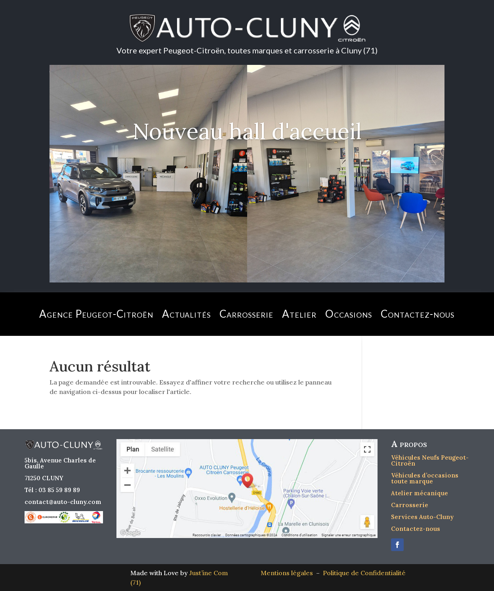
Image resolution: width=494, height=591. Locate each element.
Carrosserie (246, 313)
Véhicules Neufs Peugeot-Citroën (430, 460)
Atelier (299, 313)
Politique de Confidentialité (364, 573)
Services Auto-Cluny (422, 517)
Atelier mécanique (419, 493)
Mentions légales (288, 573)
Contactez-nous (417, 313)
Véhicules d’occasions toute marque (424, 478)
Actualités (186, 313)
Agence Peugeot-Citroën (96, 313)
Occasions (348, 313)
